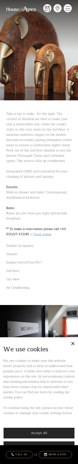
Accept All (39, 433)
